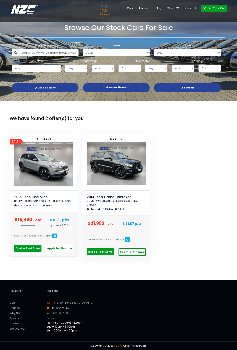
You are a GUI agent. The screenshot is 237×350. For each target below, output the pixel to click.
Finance (144, 8)
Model (187, 45)
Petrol (47, 205)
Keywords (45, 45)
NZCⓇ (118, 346)
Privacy (14, 318)
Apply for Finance (59, 248)
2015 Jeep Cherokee (43, 199)
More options (45, 87)
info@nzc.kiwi (58, 308)
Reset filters (116, 87)
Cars (130, 8)
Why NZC (173, 8)
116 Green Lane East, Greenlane (72, 303)
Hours (50, 318)
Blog (158, 8)
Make (116, 45)
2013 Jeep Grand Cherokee (112, 200)
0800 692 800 (58, 313)
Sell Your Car (214, 8)
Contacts (191, 8)
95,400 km (34, 205)
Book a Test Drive (28, 248)
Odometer (143, 61)
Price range (196, 61)
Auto (18, 205)
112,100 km (105, 209)
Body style (36, 61)
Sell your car (17, 329)
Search (187, 87)
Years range (89, 61)
